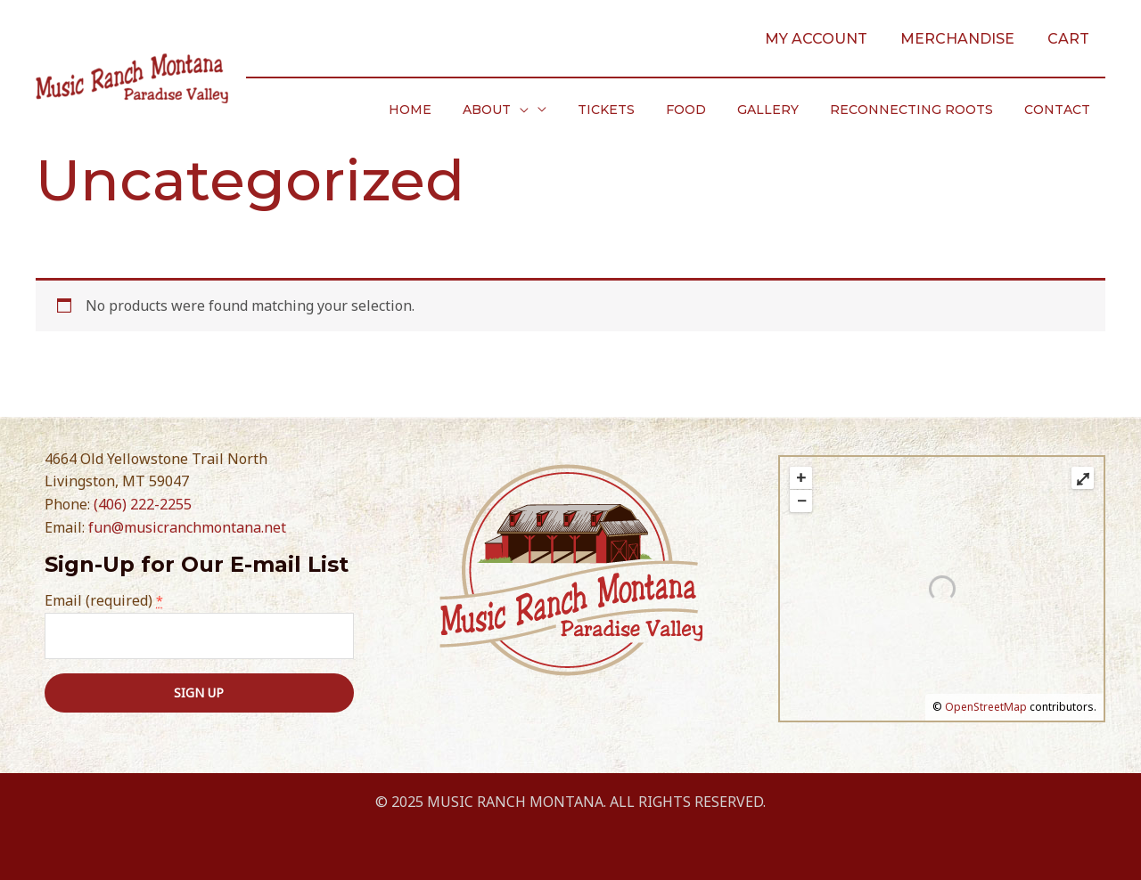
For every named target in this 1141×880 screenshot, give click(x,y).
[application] (553, 109)
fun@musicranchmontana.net (187, 527)
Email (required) (104, 600)
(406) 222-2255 (143, 504)
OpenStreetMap (986, 706)
